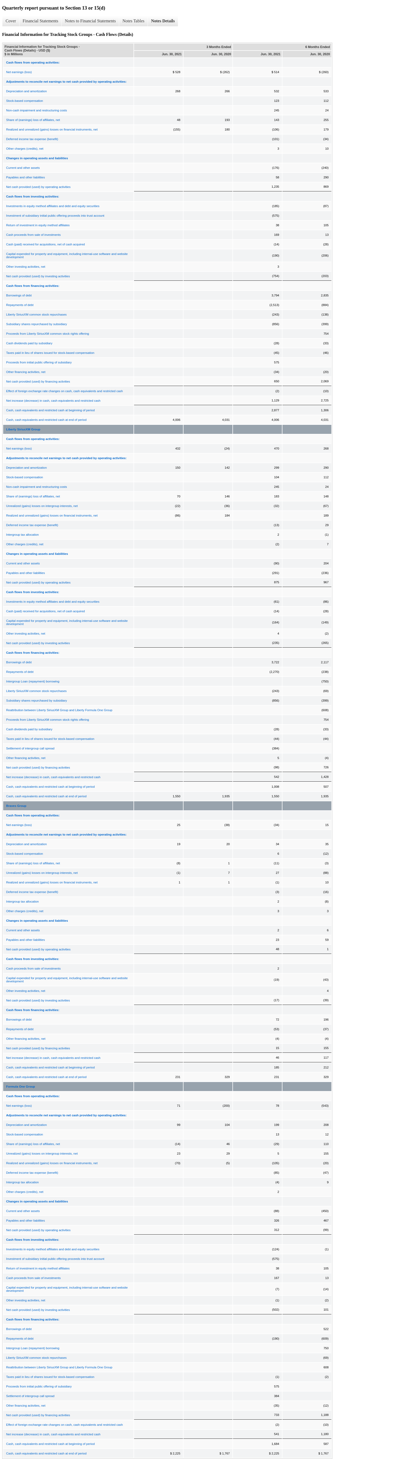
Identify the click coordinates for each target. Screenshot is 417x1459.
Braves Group (16, 805)
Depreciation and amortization (26, 91)
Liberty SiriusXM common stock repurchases (36, 314)
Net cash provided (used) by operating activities (38, 186)
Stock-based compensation (24, 100)
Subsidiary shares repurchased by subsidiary (36, 324)
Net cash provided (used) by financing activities (38, 381)
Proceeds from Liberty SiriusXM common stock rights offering (47, 333)
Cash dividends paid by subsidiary (29, 343)
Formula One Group (20, 1086)
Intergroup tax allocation (22, 534)
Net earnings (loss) (19, 72)
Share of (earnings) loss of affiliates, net (33, 119)
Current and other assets (23, 167)
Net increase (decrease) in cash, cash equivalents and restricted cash (53, 400)
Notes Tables (133, 21)
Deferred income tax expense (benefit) (32, 139)
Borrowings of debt (19, 295)
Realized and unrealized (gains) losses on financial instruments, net (52, 129)
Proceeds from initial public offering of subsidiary (39, 362)
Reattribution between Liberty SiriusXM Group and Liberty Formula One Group (59, 710)
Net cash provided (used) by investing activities (38, 276)
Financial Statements (40, 21)
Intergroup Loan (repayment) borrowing (32, 681)
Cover (11, 21)
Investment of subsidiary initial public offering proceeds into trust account (55, 215)
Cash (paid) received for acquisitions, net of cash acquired (45, 244)
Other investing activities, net (25, 266)
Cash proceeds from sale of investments (33, 234)
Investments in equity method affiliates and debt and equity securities (52, 206)
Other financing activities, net (25, 372)
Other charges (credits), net (24, 148)
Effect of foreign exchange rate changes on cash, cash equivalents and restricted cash (64, 391)
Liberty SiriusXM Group (23, 429)
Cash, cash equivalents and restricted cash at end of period (46, 419)
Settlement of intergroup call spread (30, 748)
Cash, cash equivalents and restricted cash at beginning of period (50, 410)
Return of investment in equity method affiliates (38, 225)
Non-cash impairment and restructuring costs (36, 110)
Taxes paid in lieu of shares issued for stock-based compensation (50, 352)
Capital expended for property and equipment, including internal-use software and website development (67, 255)
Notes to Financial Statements (90, 21)
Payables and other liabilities (25, 177)
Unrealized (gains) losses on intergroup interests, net (42, 506)
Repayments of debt (20, 305)
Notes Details (163, 21)
